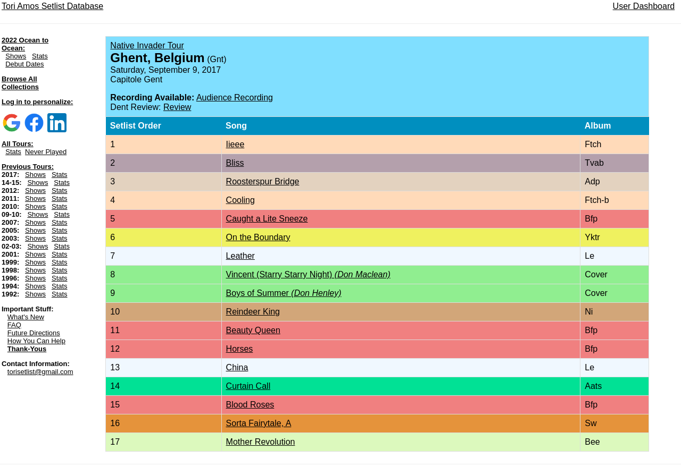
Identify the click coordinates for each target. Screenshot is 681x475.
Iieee (235, 144)
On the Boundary (258, 237)
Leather (240, 255)
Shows (15, 56)
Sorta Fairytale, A (259, 423)
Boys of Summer (284, 293)
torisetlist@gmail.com (40, 372)
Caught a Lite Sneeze (267, 218)
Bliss (235, 162)
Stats (40, 56)
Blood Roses (250, 404)
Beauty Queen (253, 330)
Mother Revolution (260, 441)
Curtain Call (248, 386)
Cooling (240, 200)
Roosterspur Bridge (263, 181)
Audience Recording (234, 97)
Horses (239, 348)
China (237, 367)
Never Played (46, 152)
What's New (25, 317)
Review (177, 107)
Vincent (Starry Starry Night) (308, 274)
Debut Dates (24, 64)
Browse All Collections (20, 83)
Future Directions (33, 333)
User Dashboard (644, 6)
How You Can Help (36, 341)
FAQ (14, 325)
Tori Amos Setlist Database (52, 6)
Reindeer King (253, 311)
